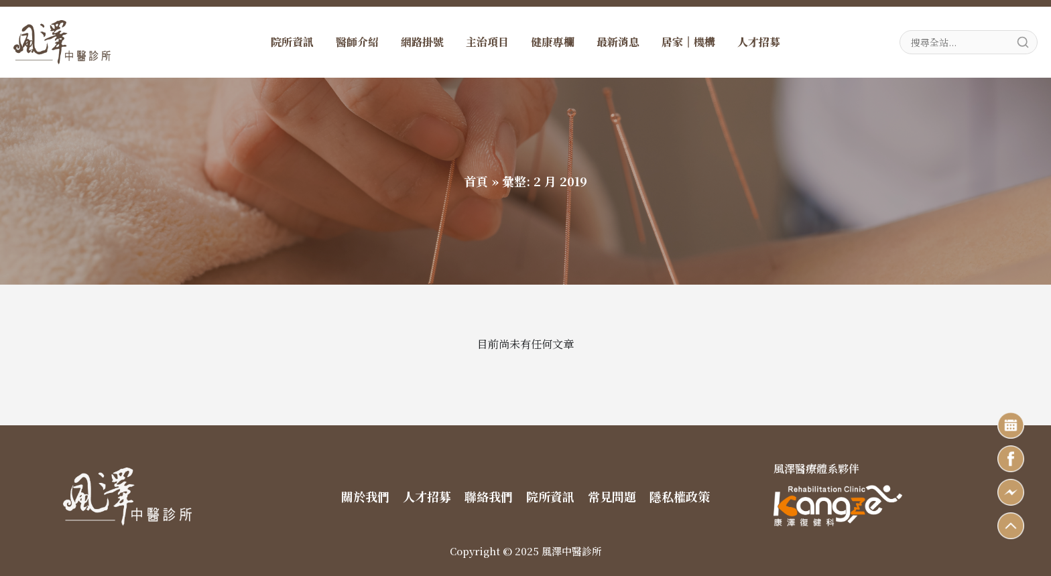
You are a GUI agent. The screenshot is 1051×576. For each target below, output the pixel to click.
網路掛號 (422, 42)
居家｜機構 (688, 42)
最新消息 (618, 42)
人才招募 (758, 42)
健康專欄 (552, 42)
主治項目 (487, 42)
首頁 (476, 181)
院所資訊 (292, 42)
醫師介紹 (357, 42)
